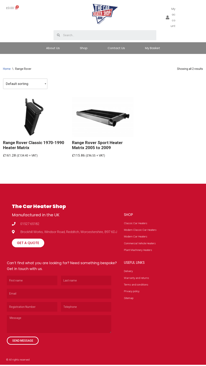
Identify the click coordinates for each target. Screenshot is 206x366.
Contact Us (116, 48)
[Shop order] (25, 84)
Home (7, 68)
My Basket (152, 48)
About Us (53, 48)
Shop (84, 48)
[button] (28, 243)
